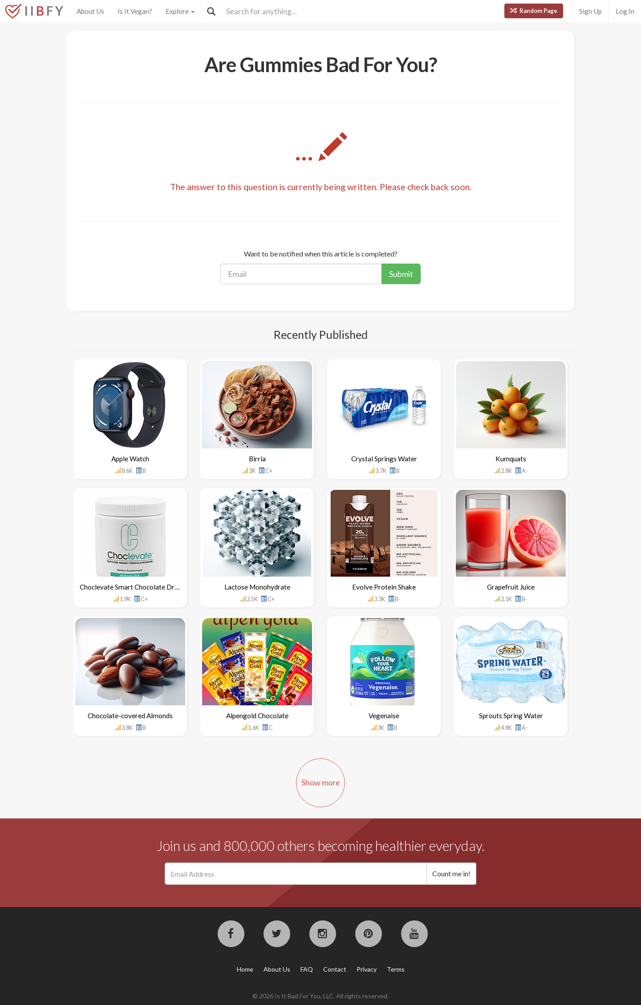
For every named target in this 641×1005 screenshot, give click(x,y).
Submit (401, 274)
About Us (90, 11)
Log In (625, 11)
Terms (396, 969)
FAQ (306, 969)
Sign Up (590, 11)
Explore (180, 11)
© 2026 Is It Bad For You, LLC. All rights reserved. (320, 996)
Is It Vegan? (135, 11)
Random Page (533, 10)
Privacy (367, 969)
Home (245, 969)
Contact (334, 969)
